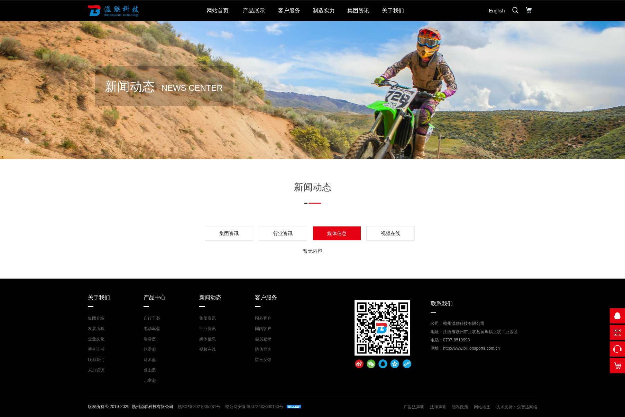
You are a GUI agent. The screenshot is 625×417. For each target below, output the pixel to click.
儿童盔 (150, 380)
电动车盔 (152, 328)
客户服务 (289, 10)
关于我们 (393, 10)
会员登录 (263, 339)
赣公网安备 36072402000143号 (253, 406)
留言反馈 (263, 359)
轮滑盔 (150, 349)
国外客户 (263, 318)
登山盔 (150, 370)
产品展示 (254, 10)
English (497, 10)
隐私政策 (460, 407)
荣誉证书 (96, 349)
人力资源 (96, 370)
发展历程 (96, 328)
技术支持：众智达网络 (516, 407)
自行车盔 (152, 318)
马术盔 (150, 359)
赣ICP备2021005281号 (199, 406)
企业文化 (96, 339)
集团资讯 (358, 10)
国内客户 (263, 328)
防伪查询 (263, 349)
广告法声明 (414, 407)
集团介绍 (96, 318)
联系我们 (96, 359)
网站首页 (217, 10)
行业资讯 (283, 233)
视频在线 (390, 233)
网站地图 (482, 407)
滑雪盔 (150, 339)
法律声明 (438, 407)
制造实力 (324, 10)
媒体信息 (207, 339)
